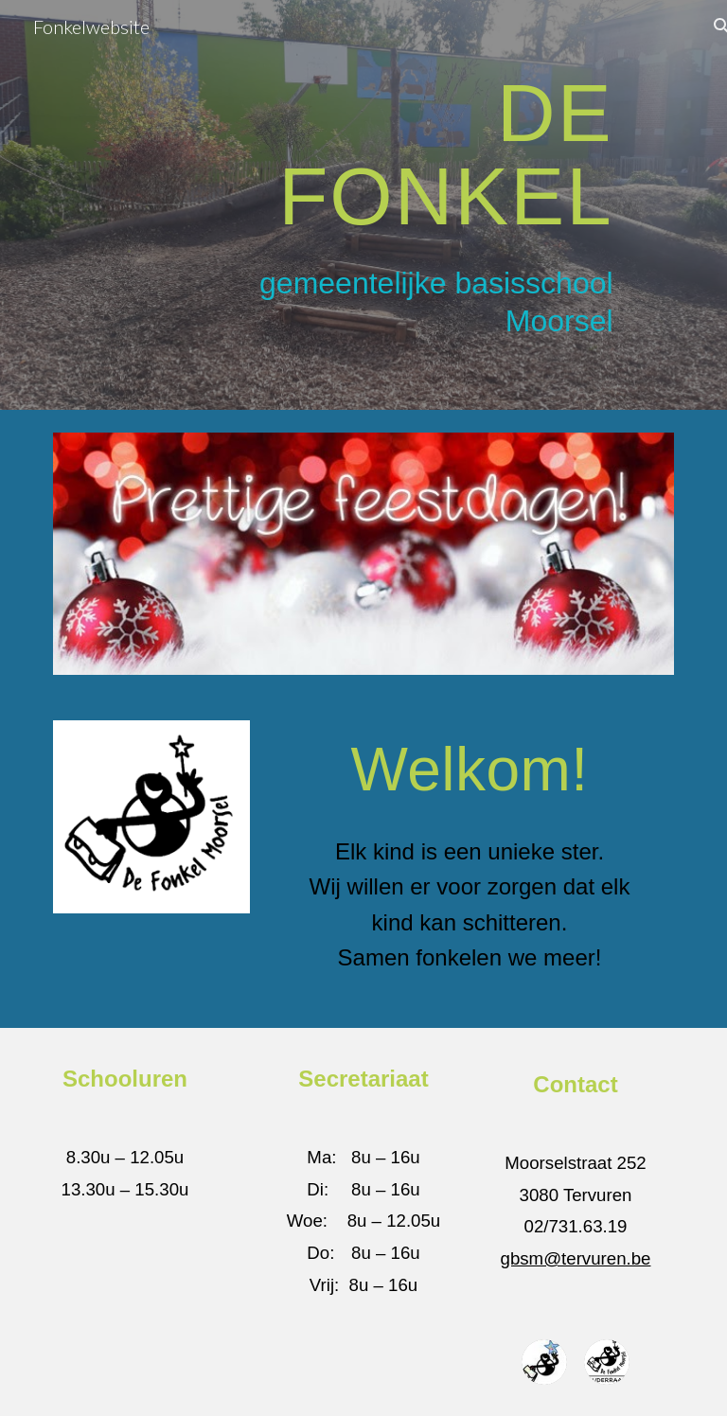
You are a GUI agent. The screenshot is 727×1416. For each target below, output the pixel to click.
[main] (416, 154)
